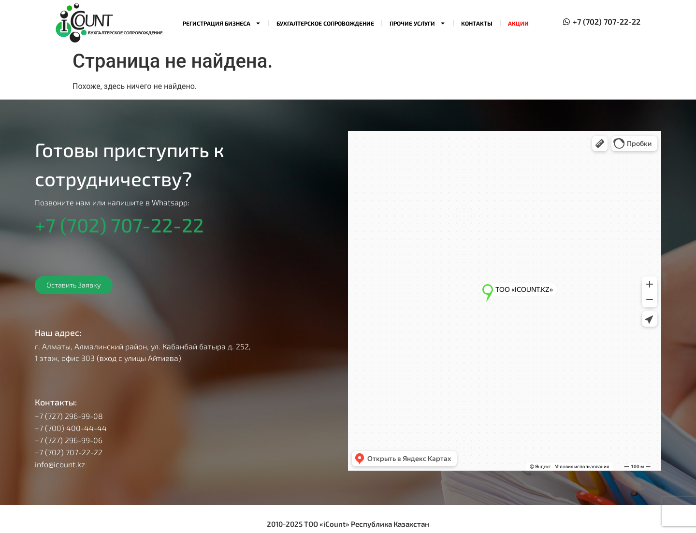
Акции (518, 23)
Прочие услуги (418, 23)
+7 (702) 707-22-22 (119, 224)
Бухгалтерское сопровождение (325, 23)
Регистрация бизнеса (222, 23)
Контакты (477, 23)
